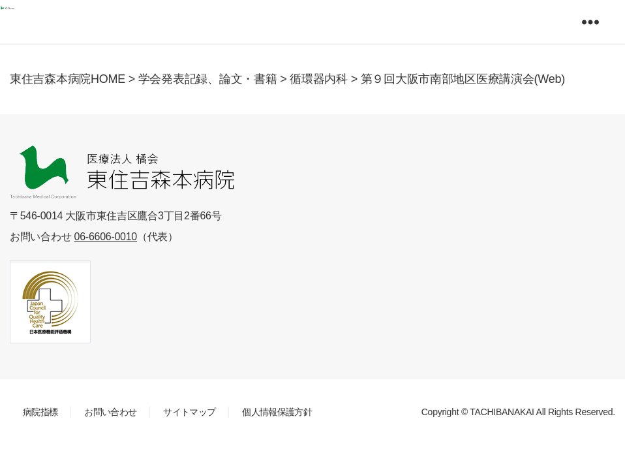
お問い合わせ (110, 412)
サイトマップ (189, 412)
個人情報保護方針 (277, 412)
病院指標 (40, 412)
